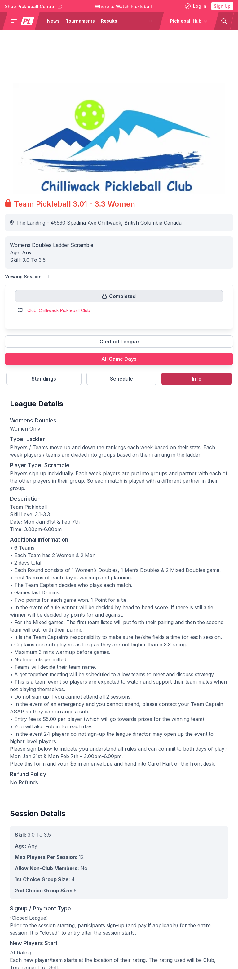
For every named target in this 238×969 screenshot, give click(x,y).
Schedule (121, 379)
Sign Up (222, 6)
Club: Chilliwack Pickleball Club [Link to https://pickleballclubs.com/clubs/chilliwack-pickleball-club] (58, 310)
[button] (23, 21)
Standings (44, 379)
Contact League (119, 341)
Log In (195, 6)
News (53, 21)
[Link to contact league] (119, 344)
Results (109, 21)
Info (196, 379)
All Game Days (119, 359)
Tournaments (80, 21)
